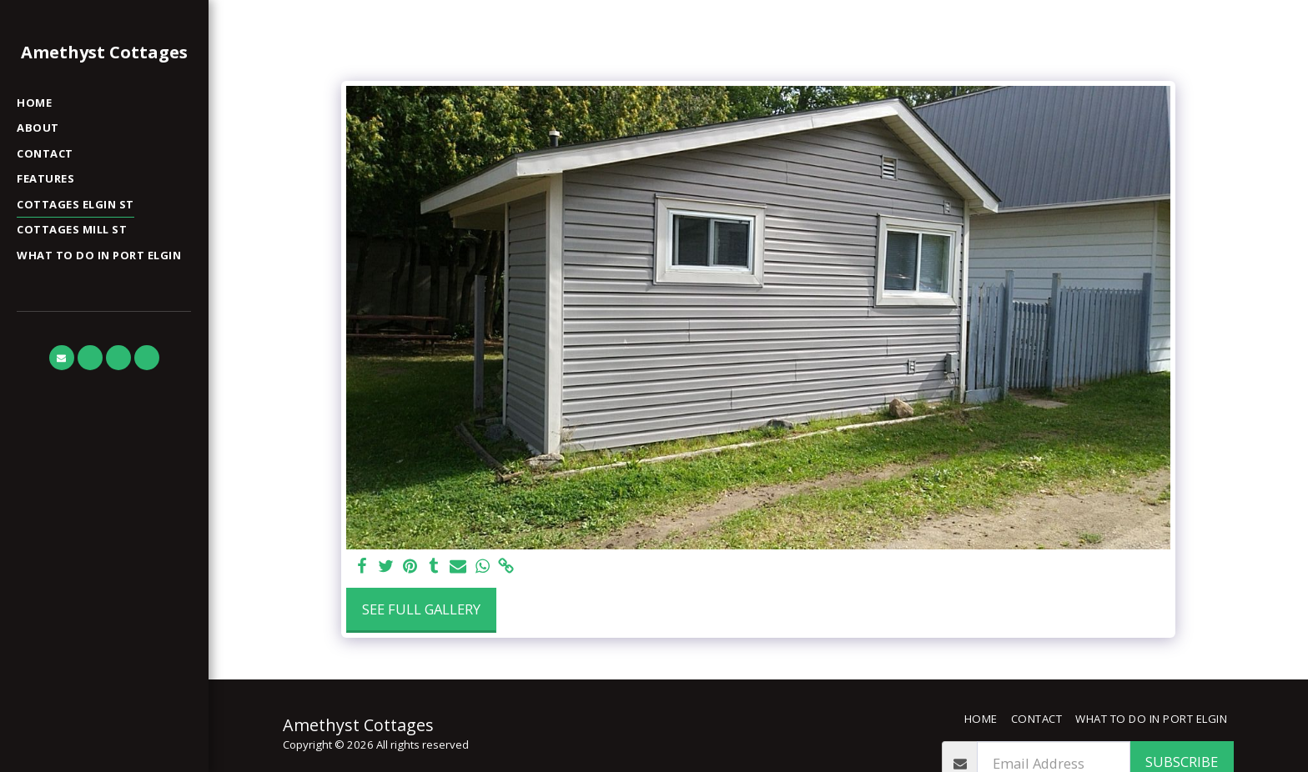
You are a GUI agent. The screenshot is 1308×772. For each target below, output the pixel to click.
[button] (61, 357)
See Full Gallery (421, 609)
